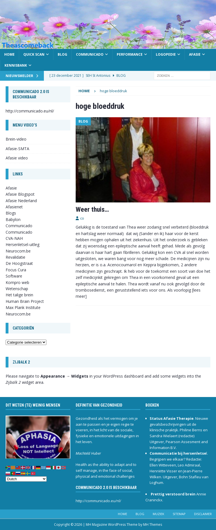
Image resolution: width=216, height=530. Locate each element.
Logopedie (166, 54)
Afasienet (14, 206)
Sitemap (179, 514)
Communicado (90, 54)
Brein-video (16, 139)
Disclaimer (203, 514)
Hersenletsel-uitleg (22, 244)
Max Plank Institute (23, 307)
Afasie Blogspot (20, 194)
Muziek (158, 514)
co (82, 218)
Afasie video (17, 158)
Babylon (13, 219)
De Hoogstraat (19, 263)
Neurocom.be (18, 251)
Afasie (195, 54)
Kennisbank (15, 65)
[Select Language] (26, 479)
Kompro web (17, 282)
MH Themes (152, 524)
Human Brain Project (25, 301)
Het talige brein (19, 294)
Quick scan (33, 54)
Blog (62, 54)
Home (9, 54)
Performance (130, 54)
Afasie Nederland (21, 200)
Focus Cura (16, 269)
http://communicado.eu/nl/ (30, 111)
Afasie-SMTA (17, 148)
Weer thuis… (92, 209)
